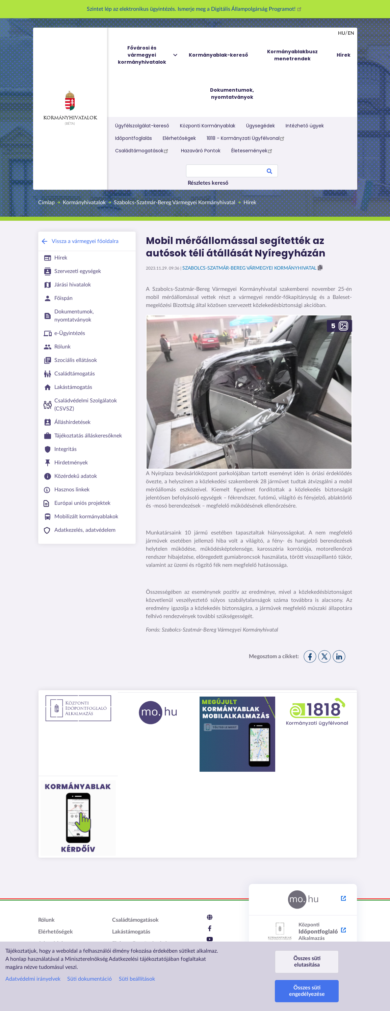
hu (341, 33)
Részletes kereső (208, 183)
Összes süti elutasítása (306, 962)
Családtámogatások (142, 150)
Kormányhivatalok (70, 105)
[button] (249, 392)
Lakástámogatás (131, 932)
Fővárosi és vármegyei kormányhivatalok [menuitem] (148, 55)
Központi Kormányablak (207, 125)
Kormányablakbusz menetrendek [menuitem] (292, 55)
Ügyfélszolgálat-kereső (142, 125)
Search (269, 172)
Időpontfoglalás (133, 138)
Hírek (249, 202)
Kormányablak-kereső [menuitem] (218, 55)
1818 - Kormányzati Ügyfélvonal (246, 138)
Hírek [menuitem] (343, 55)
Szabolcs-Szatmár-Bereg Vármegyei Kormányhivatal (174, 202)
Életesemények (252, 150)
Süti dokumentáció (89, 979)
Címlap (46, 202)
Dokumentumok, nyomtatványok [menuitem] (232, 93)
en (351, 33)
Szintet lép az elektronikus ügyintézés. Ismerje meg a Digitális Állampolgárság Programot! (195, 9)
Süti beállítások (137, 979)
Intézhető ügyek (305, 125)
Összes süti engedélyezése (307, 991)
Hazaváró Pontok (200, 150)
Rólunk (46, 920)
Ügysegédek (260, 125)
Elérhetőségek (179, 138)
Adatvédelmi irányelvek (32, 979)
